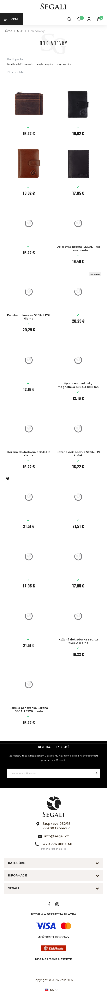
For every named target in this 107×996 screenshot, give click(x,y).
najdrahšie (64, 64)
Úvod (8, 31)
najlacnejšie (45, 64)
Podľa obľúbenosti (20, 64)
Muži (20, 31)
